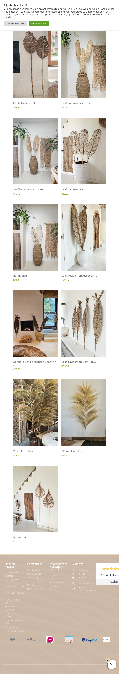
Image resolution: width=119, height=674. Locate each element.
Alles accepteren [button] (39, 23)
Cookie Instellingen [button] (15, 23)
